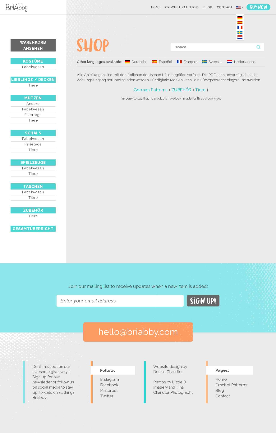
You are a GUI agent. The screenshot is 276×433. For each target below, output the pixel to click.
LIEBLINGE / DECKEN (33, 79)
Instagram (109, 379)
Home (156, 7)
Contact (225, 7)
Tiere (33, 85)
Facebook (109, 384)
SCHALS (33, 133)
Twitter (106, 396)
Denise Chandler (168, 371)
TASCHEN (33, 186)
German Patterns (150, 89)
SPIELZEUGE (33, 162)
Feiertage (33, 115)
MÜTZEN (33, 98)
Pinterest (108, 390)
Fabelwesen (33, 67)
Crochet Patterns (182, 7)
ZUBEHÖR (33, 210)
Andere (33, 104)
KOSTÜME (33, 61)
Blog (207, 7)
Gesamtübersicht (33, 228)
